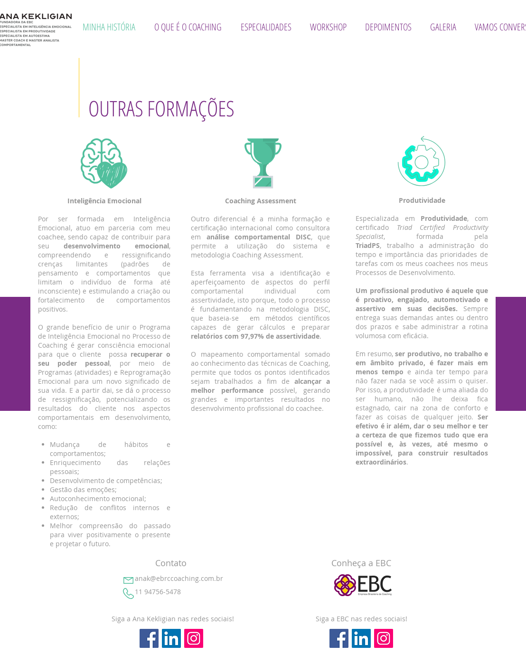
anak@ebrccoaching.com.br (179, 578)
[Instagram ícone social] (193, 638)
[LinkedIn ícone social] (171, 638)
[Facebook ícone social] (149, 638)
